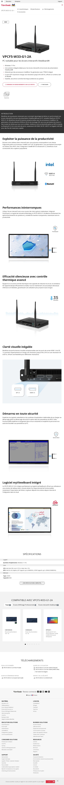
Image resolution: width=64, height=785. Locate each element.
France (34, 695)
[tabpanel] (11, 625)
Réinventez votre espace (7, 749)
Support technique (6, 759)
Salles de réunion (37, 726)
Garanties (4, 763)
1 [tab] (25, 644)
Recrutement (36, 769)
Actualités (35, 763)
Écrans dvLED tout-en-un (7, 709)
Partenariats (35, 773)
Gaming (3, 745)
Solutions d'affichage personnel (8, 747)
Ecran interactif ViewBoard (7, 707)
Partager (44, 84)
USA (49, 781)
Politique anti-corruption (38, 771)
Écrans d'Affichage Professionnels (9, 711)
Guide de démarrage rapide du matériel (10, 767)
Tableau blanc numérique (39, 734)
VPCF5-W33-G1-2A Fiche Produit (12, 667)
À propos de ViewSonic (38, 757)
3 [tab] (30, 644)
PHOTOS (7, 95)
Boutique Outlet (5, 717)
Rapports (35, 751)
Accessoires (21, 12)
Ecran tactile (4, 726)
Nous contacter (5, 765)
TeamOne (35, 709)
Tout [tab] (8, 605)
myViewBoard (36, 703)
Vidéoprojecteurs (5, 705)
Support (60, 1)
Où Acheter (35, 767)
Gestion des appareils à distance (40, 732)
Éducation (8, 1)
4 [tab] (32, 644)
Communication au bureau (39, 730)
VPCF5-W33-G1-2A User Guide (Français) (47, 667)
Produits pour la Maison (7, 741)
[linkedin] (49, 692)
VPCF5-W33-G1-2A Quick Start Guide (13, 678)
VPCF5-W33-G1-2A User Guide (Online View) (47, 669)
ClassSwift (35, 707)
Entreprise (17, 1)
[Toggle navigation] (62, 5)
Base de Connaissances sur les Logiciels (10, 769)
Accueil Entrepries (37, 724)
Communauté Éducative (7, 734)
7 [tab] (39, 644)
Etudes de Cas (36, 743)
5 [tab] (34, 644)
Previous (2, 625)
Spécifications (35, 9)
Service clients (5, 757)
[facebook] (38, 692)
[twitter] (41, 692)
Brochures (35, 747)
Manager (35, 705)
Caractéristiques (22, 9)
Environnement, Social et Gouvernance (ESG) (43, 759)
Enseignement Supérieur (7, 732)
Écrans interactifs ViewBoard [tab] (48, 605)
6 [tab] (36, 644)
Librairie (35, 741)
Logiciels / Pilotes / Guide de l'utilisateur (10, 761)
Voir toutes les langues (41, 671)
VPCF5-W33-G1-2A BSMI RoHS (44, 678)
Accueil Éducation (5, 724)
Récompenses (36, 761)
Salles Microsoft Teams (38, 736)
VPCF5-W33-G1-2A (7, 10)
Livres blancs (36, 749)
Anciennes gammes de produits (8, 771)
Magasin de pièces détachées (8, 719)
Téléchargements (48, 9)
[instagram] (43, 692)
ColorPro (4, 715)
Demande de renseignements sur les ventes (20, 84)
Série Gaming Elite (6, 713)
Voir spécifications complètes (32, 583)
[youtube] (46, 692)
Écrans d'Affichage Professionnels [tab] (24, 605)
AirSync (34, 711)
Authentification (5, 728)
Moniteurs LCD (5, 703)
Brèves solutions (36, 745)
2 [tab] (27, 644)
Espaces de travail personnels (39, 728)
